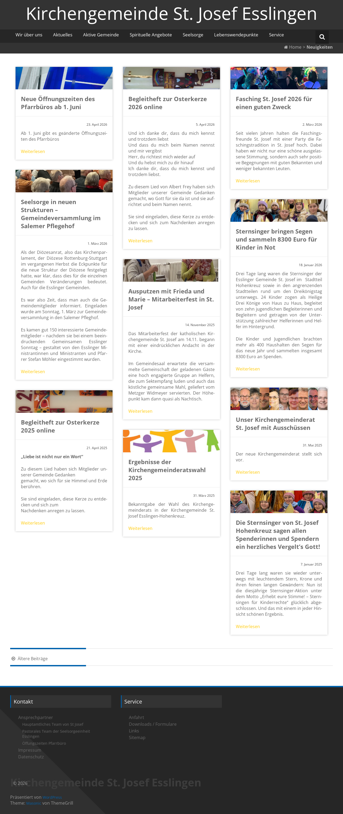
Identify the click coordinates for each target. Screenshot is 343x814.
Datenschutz (31, 757)
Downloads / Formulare (153, 724)
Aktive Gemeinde (101, 35)
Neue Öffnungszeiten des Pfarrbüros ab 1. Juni (58, 103)
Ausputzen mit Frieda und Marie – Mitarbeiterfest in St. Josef (171, 299)
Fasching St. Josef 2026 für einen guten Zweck (274, 103)
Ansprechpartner (35, 717)
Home (292, 47)
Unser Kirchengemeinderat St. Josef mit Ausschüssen (275, 423)
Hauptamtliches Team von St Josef (52, 724)
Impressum (29, 750)
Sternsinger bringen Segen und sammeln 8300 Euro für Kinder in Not (276, 239)
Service (276, 35)
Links (134, 731)
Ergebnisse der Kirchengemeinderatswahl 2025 (167, 470)
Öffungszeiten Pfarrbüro (44, 743)
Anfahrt (136, 717)
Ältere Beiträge (29, 659)
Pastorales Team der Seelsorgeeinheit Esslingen (56, 734)
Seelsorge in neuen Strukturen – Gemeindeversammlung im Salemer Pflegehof (61, 214)
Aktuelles (62, 35)
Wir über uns (29, 35)
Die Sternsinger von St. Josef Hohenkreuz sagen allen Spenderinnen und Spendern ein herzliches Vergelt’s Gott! (278, 534)
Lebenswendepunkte (236, 35)
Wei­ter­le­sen (33, 151)
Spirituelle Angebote (151, 35)
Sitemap (137, 737)
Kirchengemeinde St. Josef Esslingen (171, 13)
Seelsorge (193, 35)
